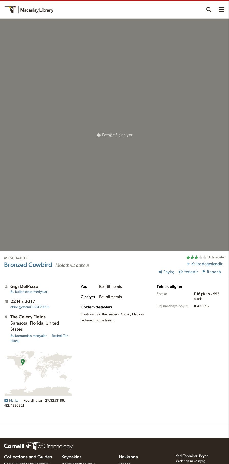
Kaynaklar (71, 457)
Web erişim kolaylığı (191, 461)
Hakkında (128, 457)
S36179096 (29, 307)
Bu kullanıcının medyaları (29, 292)
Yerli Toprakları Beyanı (192, 456)
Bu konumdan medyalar (28, 336)
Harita (11, 400)
